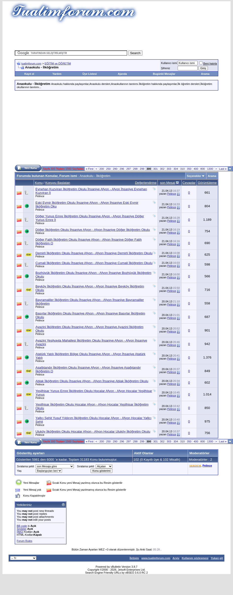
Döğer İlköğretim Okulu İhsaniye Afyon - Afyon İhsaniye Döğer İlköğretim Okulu (92, 230)
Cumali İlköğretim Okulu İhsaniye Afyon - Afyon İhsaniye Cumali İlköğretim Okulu (94, 263)
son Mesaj (167, 183)
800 (202, 168)
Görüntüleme (207, 183)
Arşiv (175, 558)
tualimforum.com (31, 63)
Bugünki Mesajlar (164, 73)
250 (108, 168)
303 (169, 168)
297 (128, 168)
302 (162, 168)
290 (115, 168)
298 (135, 168)
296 (122, 168)
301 (155, 168)
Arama (205, 73)
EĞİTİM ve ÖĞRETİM (58, 63)
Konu (39, 183)
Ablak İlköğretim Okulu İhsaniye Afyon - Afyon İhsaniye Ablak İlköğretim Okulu (91, 381)
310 (182, 168)
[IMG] (20, 531)
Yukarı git (217, 558)
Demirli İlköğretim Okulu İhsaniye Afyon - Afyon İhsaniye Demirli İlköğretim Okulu (94, 253)
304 (175, 168)
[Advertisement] (116, 36)
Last (223, 168)
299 (142, 168)
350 (189, 168)
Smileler (22, 528)
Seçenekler (194, 175)
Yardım (57, 73)
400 (196, 168)
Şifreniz (165, 68)
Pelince (39, 196)
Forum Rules (24, 540)
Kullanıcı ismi (169, 63)
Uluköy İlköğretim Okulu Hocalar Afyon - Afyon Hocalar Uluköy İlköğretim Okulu (92, 431)
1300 (210, 168)
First (89, 168)
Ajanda (122, 73)
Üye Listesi (89, 73)
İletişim (134, 558)
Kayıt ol (29, 73)
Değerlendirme (145, 183)
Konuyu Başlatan (57, 183)
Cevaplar (189, 183)
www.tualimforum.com (155, 558)
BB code (22, 525)
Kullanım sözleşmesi (195, 558)
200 (101, 168)
